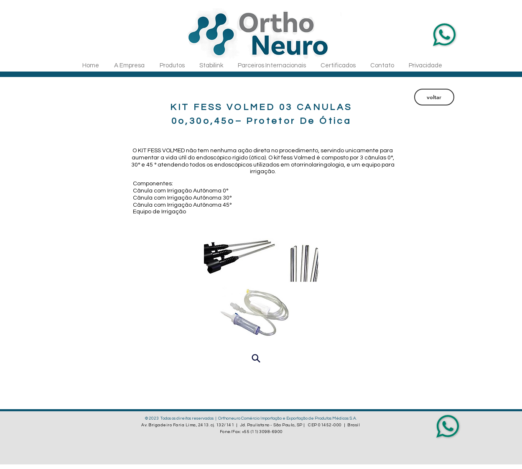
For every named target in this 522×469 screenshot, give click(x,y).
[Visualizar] (256, 358)
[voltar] (434, 97)
